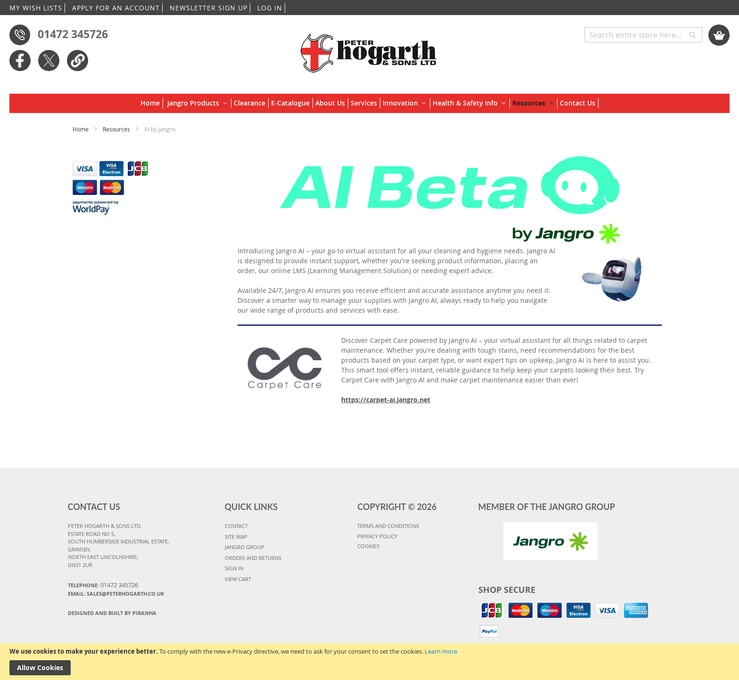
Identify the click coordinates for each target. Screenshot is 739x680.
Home (81, 129)
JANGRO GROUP (244, 546)
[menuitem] (151, 103)
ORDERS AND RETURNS (253, 557)
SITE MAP (236, 536)
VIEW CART (238, 579)
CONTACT (236, 525)
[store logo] (369, 48)
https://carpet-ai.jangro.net (385, 399)
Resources (117, 129)
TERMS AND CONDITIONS (388, 525)
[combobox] (643, 34)
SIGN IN (234, 568)
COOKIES (368, 546)
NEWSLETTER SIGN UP (208, 7)
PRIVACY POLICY (377, 536)
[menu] (369, 103)
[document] (369, 661)
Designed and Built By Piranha (112, 612)
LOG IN (269, 7)
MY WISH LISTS (35, 7)
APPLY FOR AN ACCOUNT (116, 7)
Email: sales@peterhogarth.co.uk (116, 593)
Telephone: (103, 585)
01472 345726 (73, 33)
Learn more (441, 651)
